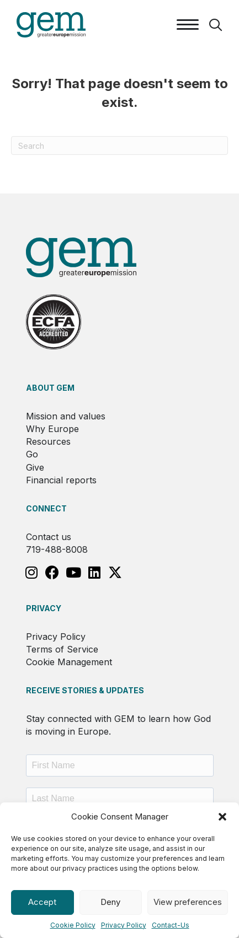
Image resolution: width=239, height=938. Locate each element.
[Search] (119, 145)
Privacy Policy (123, 925)
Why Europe (52, 428)
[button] (222, 816)
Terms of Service (62, 649)
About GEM (50, 387)
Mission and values (65, 416)
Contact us (48, 536)
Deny (110, 902)
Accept (42, 902)
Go (32, 454)
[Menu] (187, 24)
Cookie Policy (72, 925)
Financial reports (61, 480)
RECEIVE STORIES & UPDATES (85, 690)
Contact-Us (170, 925)
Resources (48, 441)
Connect (46, 508)
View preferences (187, 902)
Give (35, 467)
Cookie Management (69, 661)
